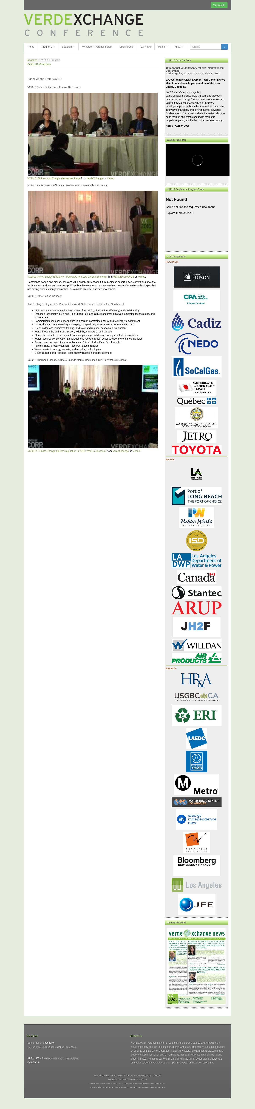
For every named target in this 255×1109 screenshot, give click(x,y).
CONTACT (33, 1062)
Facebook (48, 1042)
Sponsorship (126, 46)
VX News (146, 46)
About (179, 46)
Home (31, 46)
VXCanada (219, 5)
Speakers (68, 46)
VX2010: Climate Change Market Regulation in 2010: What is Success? (66, 451)
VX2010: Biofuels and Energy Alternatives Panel (53, 178)
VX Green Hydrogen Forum (97, 46)
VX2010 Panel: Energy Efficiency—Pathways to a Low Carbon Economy (67, 276)
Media (162, 46)
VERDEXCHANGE (123, 276)
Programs (48, 46)
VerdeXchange (95, 178)
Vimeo (110, 178)
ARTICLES (33, 1058)
